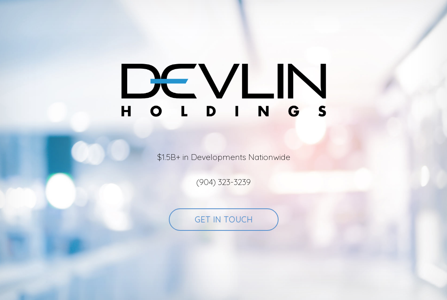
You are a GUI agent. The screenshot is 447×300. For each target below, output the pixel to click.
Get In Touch (224, 219)
